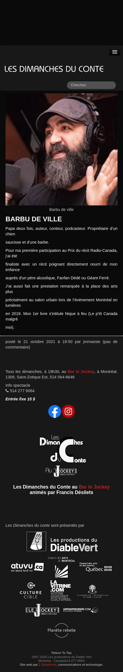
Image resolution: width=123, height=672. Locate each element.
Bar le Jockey (81, 371)
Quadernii (47, 664)
